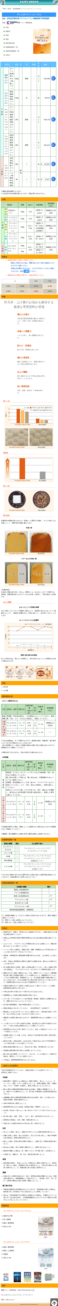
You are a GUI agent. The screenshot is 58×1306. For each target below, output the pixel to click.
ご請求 (26, 271)
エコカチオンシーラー (6, 98)
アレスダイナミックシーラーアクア (37, 848)
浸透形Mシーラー (37, 861)
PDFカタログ (10, 1300)
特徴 (7, 35)
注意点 (8, 55)
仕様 (7, 27)
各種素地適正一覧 (12, 47)
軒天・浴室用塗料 (14, 9)
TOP (4, 9)
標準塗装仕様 (10, 43)
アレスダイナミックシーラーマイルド (37, 856)
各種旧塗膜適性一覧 (12, 51)
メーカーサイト (27, 1295)
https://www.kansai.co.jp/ (26, 1290)
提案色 (8, 31)
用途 (7, 39)
